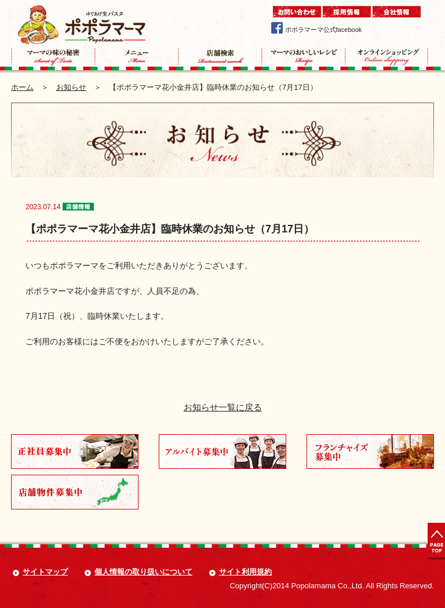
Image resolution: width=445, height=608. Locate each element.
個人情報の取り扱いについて (143, 571)
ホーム (22, 87)
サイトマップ (45, 571)
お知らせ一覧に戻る (223, 407)
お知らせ (71, 87)
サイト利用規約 (245, 571)
